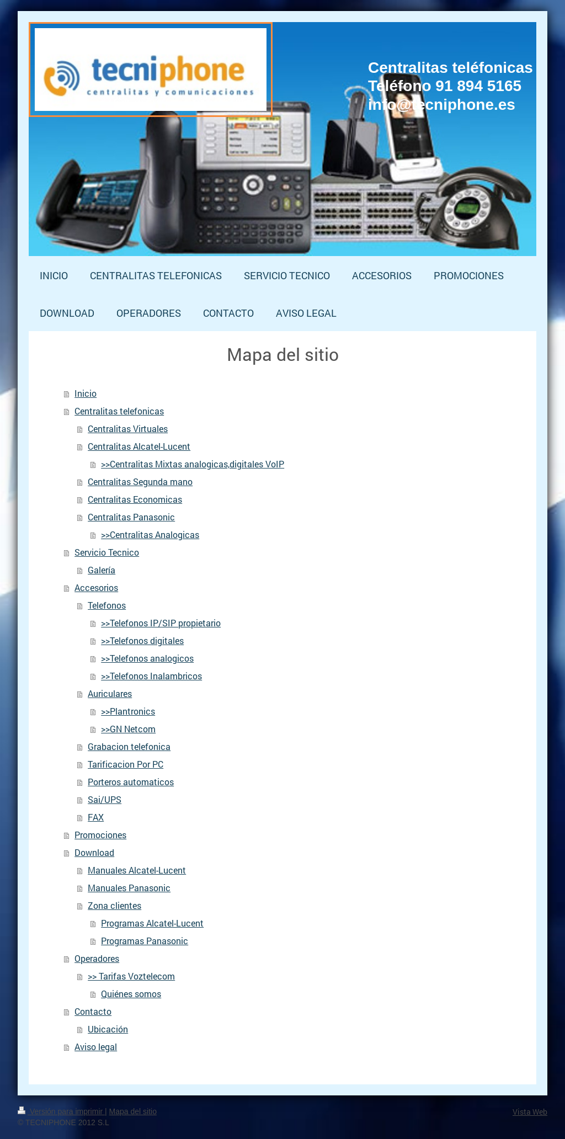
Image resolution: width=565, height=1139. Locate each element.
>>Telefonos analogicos (147, 658)
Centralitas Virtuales (128, 428)
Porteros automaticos (131, 781)
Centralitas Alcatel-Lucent (139, 446)
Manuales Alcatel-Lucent (137, 870)
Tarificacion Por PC (125, 764)
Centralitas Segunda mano (140, 481)
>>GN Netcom (128, 729)
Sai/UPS (104, 799)
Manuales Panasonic (129, 887)
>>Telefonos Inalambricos (151, 676)
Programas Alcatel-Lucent (152, 923)
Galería (101, 570)
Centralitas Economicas (135, 499)
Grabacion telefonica (129, 746)
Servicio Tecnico (106, 552)
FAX (96, 817)
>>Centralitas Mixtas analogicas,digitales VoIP (192, 464)
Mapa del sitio (133, 1111)
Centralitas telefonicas (119, 411)
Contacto (92, 1011)
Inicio (85, 393)
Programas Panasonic (144, 940)
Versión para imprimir (61, 1111)
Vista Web (530, 1111)
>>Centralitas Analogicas (150, 534)
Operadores (96, 958)
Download (94, 852)
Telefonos (107, 605)
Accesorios (96, 587)
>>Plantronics (128, 711)
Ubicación (108, 1029)
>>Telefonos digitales (142, 640)
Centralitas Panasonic (131, 517)
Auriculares (110, 693)
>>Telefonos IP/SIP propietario (161, 623)
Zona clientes (114, 905)
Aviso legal (95, 1046)
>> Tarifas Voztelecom (131, 976)
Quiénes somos (131, 993)
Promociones (100, 834)
